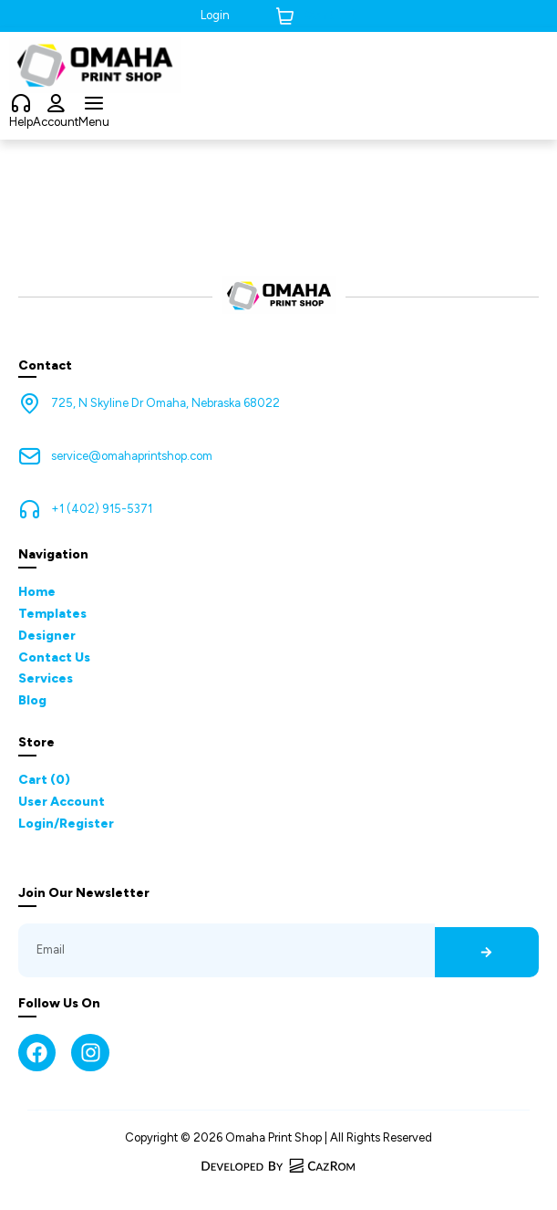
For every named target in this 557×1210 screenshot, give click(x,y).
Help (21, 122)
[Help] (21, 104)
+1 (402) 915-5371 (101, 509)
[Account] (56, 104)
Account (55, 122)
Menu (93, 122)
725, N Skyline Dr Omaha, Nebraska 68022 (165, 403)
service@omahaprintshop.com (131, 456)
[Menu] (94, 104)
